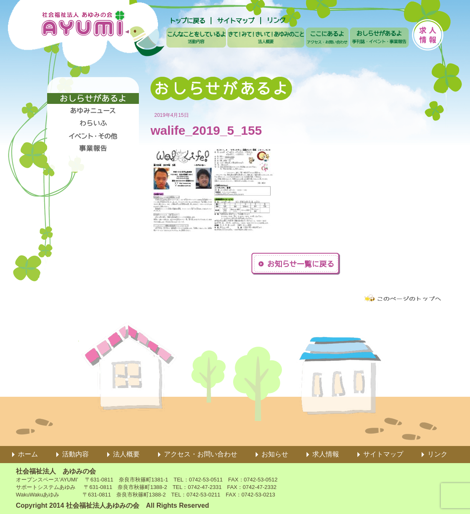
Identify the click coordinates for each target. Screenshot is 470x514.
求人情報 (325, 454)
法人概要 (126, 454)
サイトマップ (383, 454)
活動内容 (75, 454)
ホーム (28, 454)
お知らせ (274, 454)
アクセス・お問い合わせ (200, 454)
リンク (437, 454)
